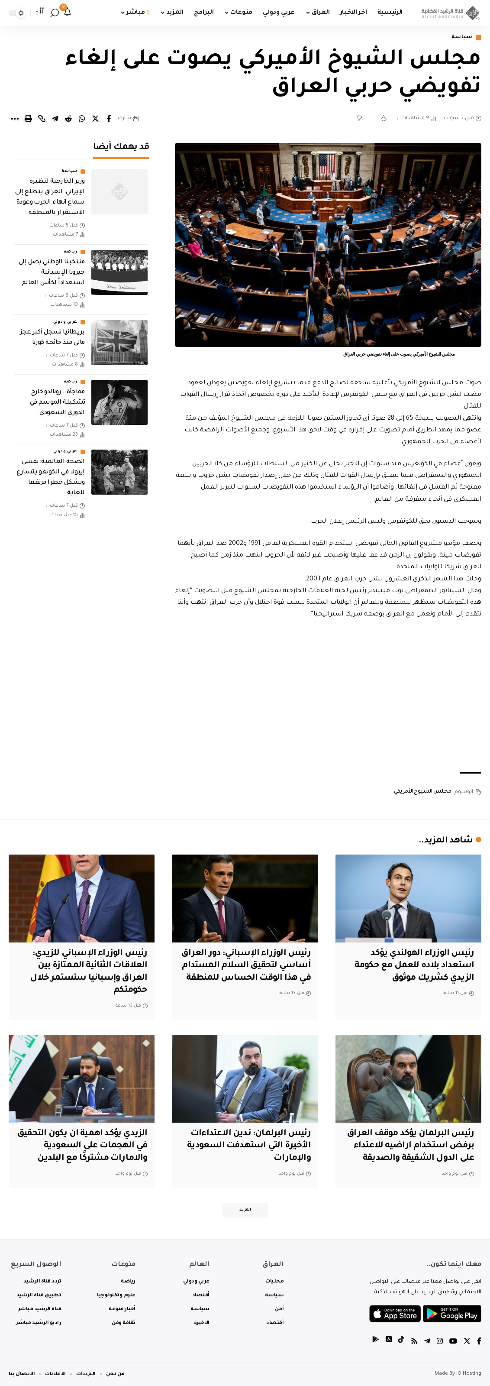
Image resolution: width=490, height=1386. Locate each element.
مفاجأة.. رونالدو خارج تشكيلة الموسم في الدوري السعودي (57, 403)
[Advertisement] (328, 696)
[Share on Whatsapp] (82, 119)
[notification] (67, 13)
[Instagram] (440, 1342)
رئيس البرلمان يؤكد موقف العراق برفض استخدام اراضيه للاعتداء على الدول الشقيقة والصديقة (410, 1146)
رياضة (70, 252)
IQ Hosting (468, 1374)
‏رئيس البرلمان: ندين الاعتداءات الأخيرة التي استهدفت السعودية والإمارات (249, 1146)
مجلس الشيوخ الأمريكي (422, 792)
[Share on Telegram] (55, 119)
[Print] (28, 119)
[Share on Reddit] (68, 119)
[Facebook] (479, 1342)
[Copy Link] (41, 119)
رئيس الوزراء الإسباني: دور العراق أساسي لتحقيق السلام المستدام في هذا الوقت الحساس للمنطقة (245, 966)
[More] (15, 119)
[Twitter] (467, 1342)
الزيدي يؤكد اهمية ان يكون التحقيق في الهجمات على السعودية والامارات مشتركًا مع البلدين (82, 1146)
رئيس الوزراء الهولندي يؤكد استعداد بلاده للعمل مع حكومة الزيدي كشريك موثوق (414, 966)
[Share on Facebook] (109, 119)
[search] (54, 13)
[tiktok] (401, 1342)
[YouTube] (453, 1342)
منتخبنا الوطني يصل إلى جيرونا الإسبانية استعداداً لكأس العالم (52, 273)
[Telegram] (427, 1342)
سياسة (462, 37)
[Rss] (414, 1342)
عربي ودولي (65, 322)
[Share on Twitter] (95, 119)
